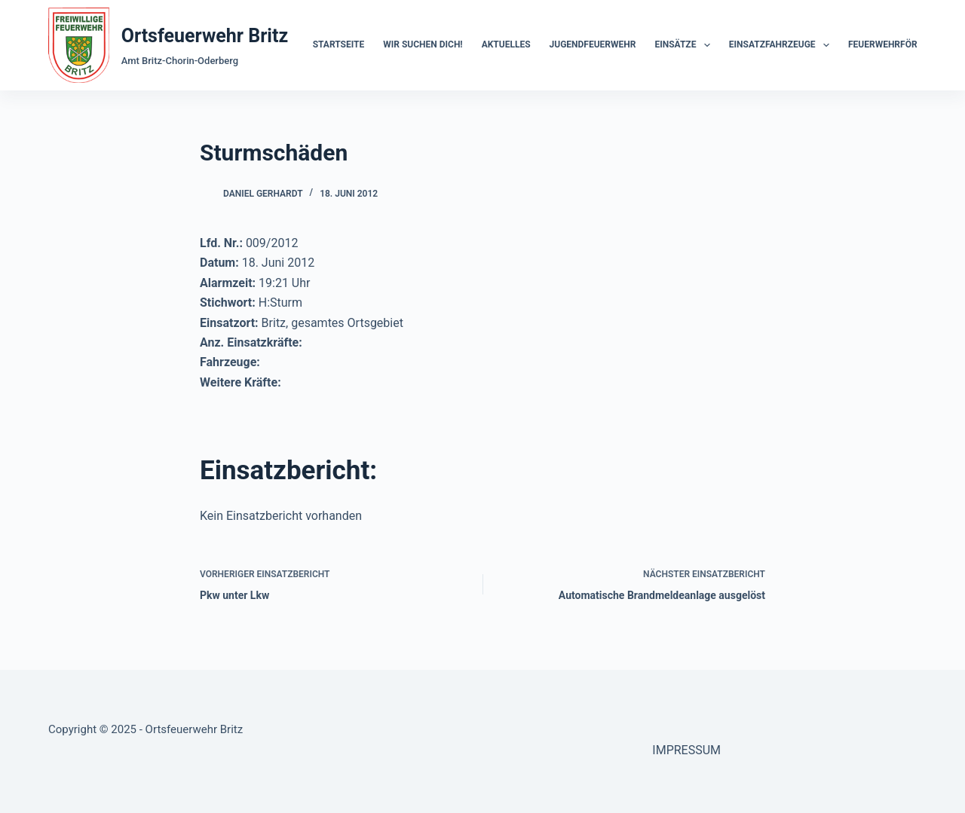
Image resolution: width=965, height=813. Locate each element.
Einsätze (684, 45)
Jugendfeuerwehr (593, 44)
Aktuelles (506, 44)
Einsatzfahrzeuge (782, 45)
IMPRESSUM (686, 750)
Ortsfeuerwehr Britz (204, 36)
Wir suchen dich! (422, 44)
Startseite (339, 44)
